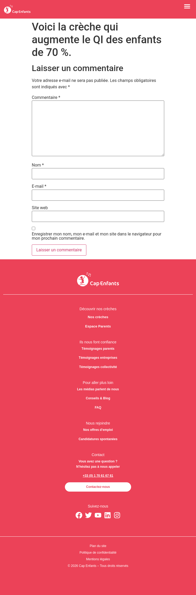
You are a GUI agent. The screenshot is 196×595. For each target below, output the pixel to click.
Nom (38, 165)
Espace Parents (98, 326)
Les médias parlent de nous (98, 389)
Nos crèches (98, 317)
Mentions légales (98, 559)
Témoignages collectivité (98, 367)
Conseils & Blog (98, 398)
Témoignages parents (98, 349)
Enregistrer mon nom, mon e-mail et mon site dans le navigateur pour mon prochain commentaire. (96, 236)
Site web (40, 208)
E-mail (39, 186)
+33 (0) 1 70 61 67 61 (98, 476)
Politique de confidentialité (97, 552)
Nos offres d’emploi (98, 430)
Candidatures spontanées (98, 439)
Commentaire (46, 97)
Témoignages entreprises (98, 358)
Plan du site (98, 546)
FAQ (98, 407)
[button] (187, 6)
